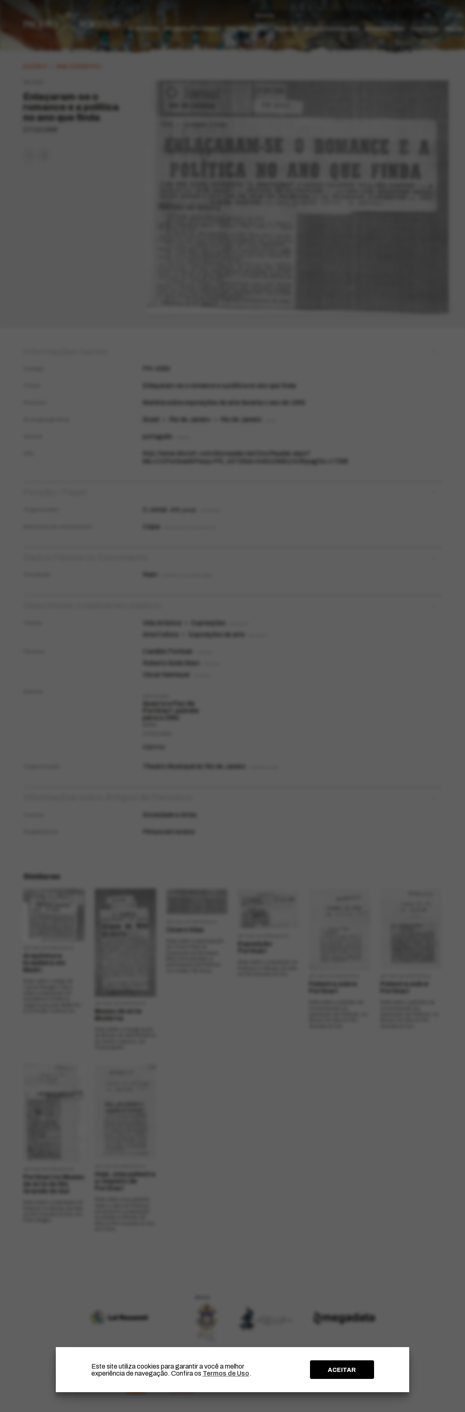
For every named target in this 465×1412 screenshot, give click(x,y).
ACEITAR (342, 1370)
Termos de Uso (226, 1373)
